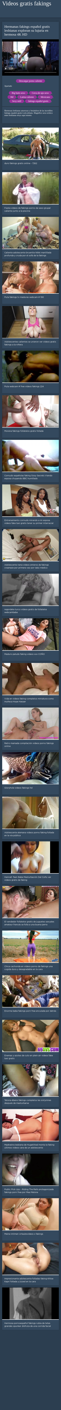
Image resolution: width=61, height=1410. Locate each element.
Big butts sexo (18, 93)
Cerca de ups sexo (40, 93)
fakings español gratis (38, 101)
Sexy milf (16, 101)
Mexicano (45, 97)
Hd (11, 97)
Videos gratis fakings (26, 3)
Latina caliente (27, 97)
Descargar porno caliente (30, 81)
